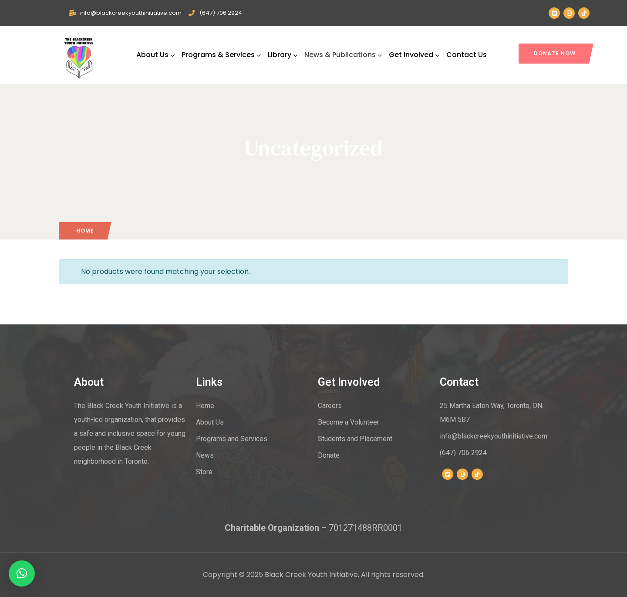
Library (282, 55)
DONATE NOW (555, 53)
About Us (155, 55)
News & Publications (343, 55)
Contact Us (466, 55)
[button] (22, 573)
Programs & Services (221, 55)
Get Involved (414, 55)
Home (85, 230)
